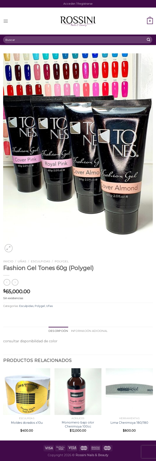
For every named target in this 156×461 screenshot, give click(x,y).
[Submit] (148, 39)
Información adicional (89, 330)
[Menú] (5, 21)
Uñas (22, 261)
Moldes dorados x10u (27, 423)
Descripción (58, 330)
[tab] (58, 331)
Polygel (62, 261)
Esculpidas (40, 261)
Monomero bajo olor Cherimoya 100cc (78, 424)
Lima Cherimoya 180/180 (129, 423)
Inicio (8, 261)
